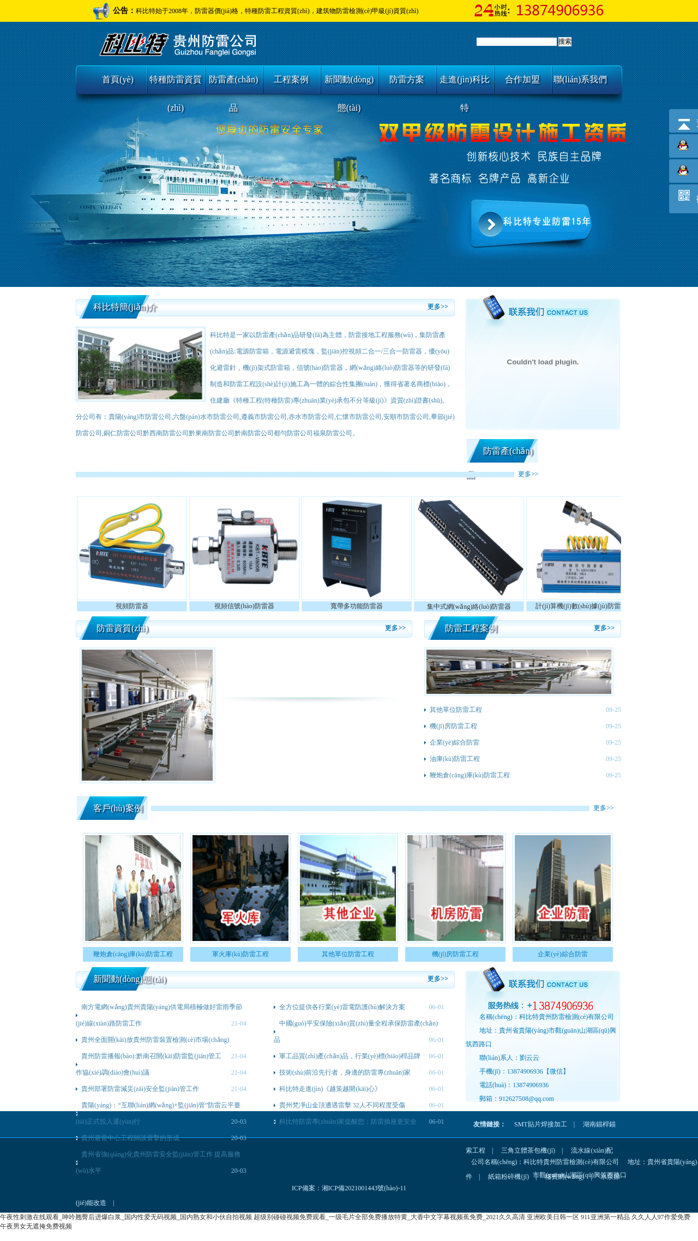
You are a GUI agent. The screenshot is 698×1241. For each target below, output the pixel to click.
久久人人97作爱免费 (660, 1217)
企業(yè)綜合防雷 (454, 742)
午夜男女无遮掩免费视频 (36, 1226)
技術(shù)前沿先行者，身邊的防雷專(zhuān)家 (345, 1072)
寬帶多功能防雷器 (356, 606)
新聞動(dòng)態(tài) (349, 84)
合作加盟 (522, 79)
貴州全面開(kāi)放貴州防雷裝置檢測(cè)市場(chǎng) (155, 1040)
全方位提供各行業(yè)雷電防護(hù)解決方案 (342, 1007)
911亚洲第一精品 (605, 1217)
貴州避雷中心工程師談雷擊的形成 (130, 1138)
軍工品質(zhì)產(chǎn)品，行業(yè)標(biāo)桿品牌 (349, 1056)
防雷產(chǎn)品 (233, 84)
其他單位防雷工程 (456, 710)
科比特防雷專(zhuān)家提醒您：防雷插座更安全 (348, 1121)
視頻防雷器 (132, 606)
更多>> (438, 306)
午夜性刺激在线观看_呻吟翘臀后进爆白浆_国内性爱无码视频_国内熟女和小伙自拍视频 (126, 1217)
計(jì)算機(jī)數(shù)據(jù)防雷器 (581, 606)
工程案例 (291, 79)
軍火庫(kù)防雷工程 (240, 954)
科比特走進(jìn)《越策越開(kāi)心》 (330, 1089)
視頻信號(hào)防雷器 (244, 606)
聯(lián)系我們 (580, 79)
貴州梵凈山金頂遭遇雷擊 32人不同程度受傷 (342, 1105)
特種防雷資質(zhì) (175, 84)
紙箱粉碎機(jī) (508, 1176)
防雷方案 (406, 79)
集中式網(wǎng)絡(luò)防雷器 (469, 606)
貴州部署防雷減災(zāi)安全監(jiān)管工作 (140, 1089)
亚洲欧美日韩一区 (553, 1217)
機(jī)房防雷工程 (453, 726)
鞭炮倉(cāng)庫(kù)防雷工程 (470, 775)
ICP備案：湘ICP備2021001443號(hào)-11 (349, 1188)
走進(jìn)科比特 (465, 84)
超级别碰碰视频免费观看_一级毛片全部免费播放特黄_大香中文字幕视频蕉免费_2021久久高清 (389, 1217)
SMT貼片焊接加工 (540, 1124)
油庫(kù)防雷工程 (455, 759)
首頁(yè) (118, 79)
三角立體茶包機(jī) (528, 1150)
